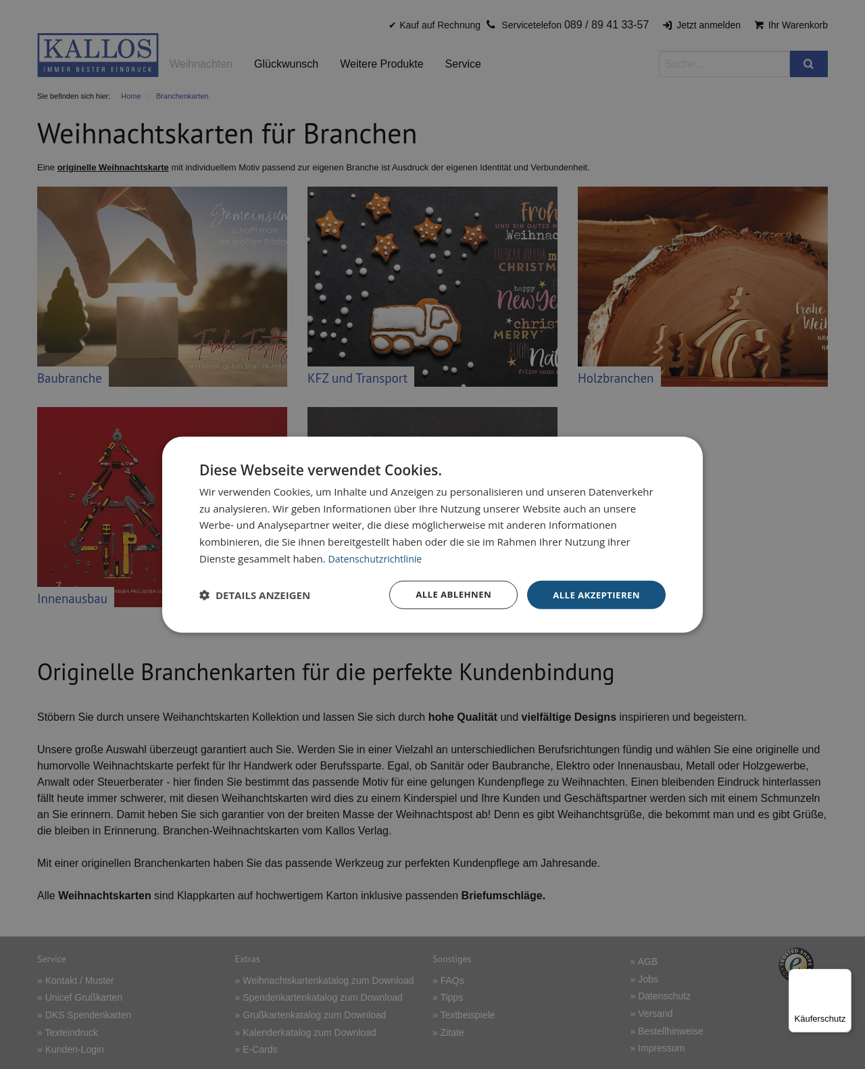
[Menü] (843, 977)
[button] (254, 595)
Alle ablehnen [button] (447, 594)
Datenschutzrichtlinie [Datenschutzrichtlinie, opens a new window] (378, 557)
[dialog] (432, 534)
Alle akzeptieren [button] (594, 594)
